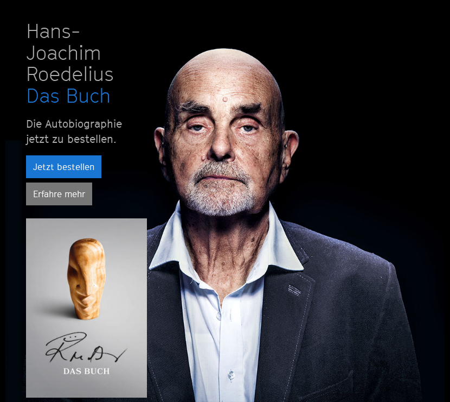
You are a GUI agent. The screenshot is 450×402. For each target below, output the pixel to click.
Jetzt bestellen (63, 167)
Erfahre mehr (59, 194)
